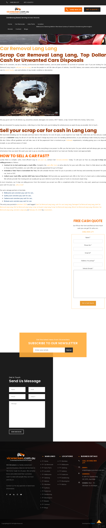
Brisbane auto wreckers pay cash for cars (18, 201)
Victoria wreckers (62, 160)
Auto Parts (31, 24)
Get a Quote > (92, 9)
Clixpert (93, 524)
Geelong (47, 478)
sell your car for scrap (23, 67)
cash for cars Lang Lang (63, 204)
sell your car (42, 160)
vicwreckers (48, 210)
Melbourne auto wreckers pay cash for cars (18, 193)
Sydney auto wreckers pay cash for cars (17, 195)
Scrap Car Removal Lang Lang (61, 207)
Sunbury (47, 488)
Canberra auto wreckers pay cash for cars (18, 198)
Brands (10, 29)
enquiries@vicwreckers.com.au (93, 469)
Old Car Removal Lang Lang (23, 207)
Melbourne (47, 474)
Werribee (47, 484)
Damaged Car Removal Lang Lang (83, 204)
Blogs (26, 29)
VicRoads (69, 140)
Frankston (47, 491)
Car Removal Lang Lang (28, 48)
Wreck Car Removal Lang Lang (82, 207)
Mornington (48, 498)
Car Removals (20, 24)
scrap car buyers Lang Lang (41, 207)
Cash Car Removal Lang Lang (45, 204)
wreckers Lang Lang (20, 210)
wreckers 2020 (22, 204)
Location (41, 24)
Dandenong (48, 494)
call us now (19, 185)
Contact (18, 29)
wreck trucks (9, 70)
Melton (46, 481)
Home (10, 24)
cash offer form (52, 165)
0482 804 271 (14, 2)
